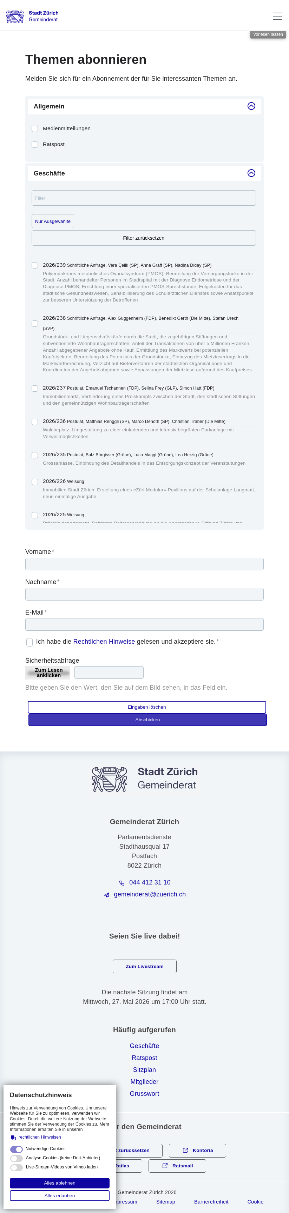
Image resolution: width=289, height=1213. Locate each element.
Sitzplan (144, 1069)
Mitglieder (144, 1081)
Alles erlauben (60, 1195)
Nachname (42, 581)
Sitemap (165, 1202)
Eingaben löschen (147, 707)
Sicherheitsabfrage (52, 660)
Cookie (256, 1202)
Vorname (39, 551)
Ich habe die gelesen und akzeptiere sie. (127, 641)
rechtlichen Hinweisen (40, 1137)
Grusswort (144, 1093)
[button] (277, 16)
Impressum (124, 1202)
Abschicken (148, 719)
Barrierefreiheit (211, 1202)
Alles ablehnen (59, 1183)
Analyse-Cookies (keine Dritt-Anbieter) (63, 1157)
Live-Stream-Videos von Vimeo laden (62, 1167)
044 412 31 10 (150, 882)
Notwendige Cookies (46, 1148)
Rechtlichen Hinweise (104, 641)
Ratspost (144, 1057)
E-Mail (36, 612)
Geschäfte (144, 1045)
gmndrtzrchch (150, 894)
